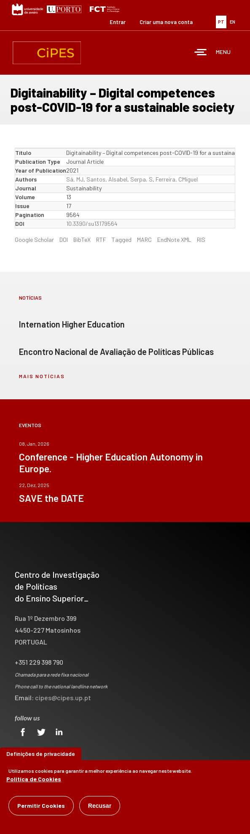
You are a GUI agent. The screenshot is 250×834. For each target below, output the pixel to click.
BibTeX (82, 239)
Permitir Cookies (41, 807)
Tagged (122, 239)
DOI (63, 239)
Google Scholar (34, 239)
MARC (144, 239)
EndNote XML (174, 239)
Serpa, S (141, 179)
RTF (101, 239)
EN (232, 21)
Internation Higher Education (72, 324)
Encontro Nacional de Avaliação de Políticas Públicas (116, 352)
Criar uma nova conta (166, 22)
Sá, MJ (74, 179)
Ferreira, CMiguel (177, 179)
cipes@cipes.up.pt (63, 697)
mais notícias (42, 376)
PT (221, 21)
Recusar (99, 807)
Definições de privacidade (40, 755)
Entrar (118, 22)
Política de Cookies (33, 780)
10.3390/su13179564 (92, 223)
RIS (201, 239)
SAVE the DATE (51, 498)
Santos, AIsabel (106, 179)
